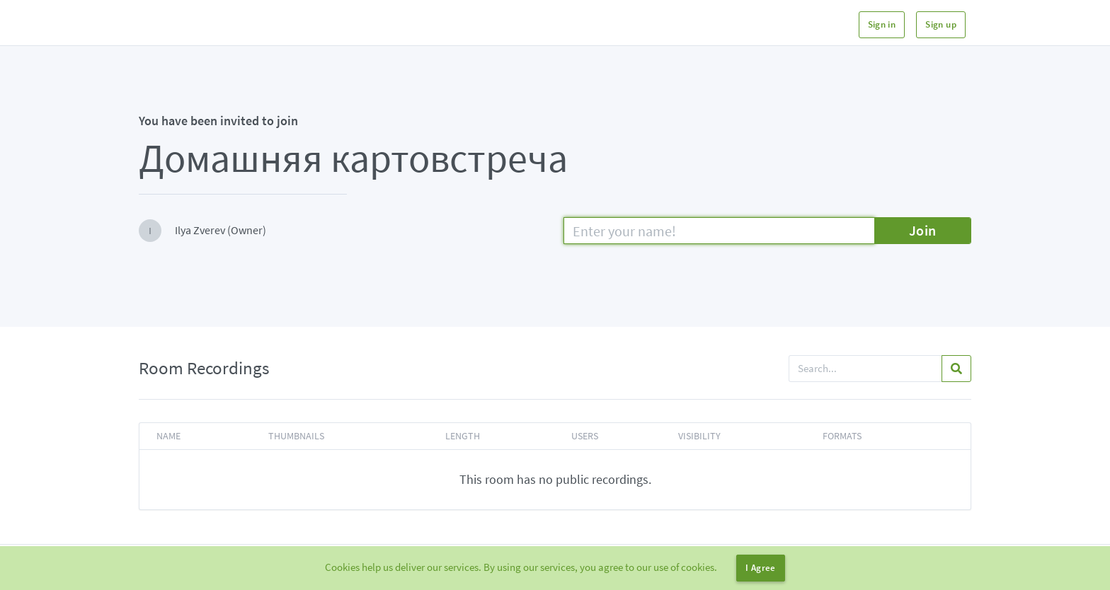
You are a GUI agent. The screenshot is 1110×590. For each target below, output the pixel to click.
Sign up (940, 24)
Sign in (882, 24)
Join (923, 230)
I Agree (760, 568)
